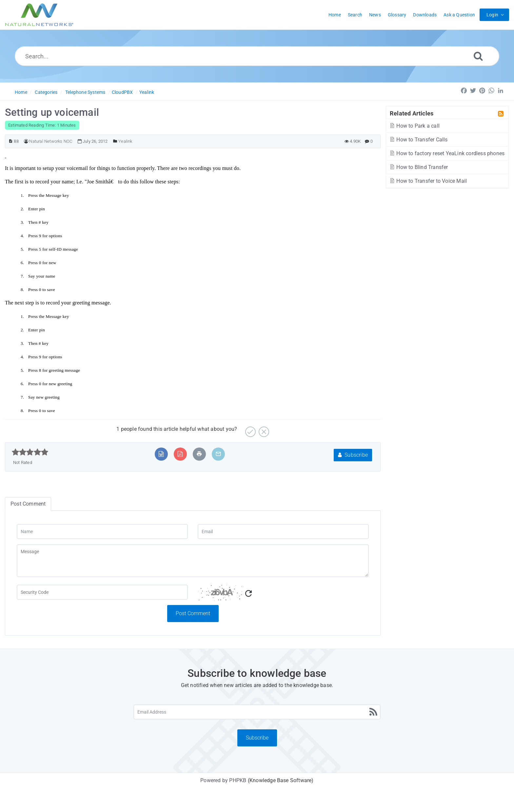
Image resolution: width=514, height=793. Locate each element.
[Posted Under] (115, 141)
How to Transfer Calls (418, 139)
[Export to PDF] (180, 453)
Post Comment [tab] (28, 504)
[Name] (102, 531)
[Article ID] (11, 141)
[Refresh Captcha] (248, 593)
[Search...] (257, 56)
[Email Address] (257, 712)
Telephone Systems (85, 92)
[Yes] (250, 429)
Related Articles (411, 113)
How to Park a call (414, 126)
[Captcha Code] (283, 595)
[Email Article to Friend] (218, 453)
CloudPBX (122, 92)
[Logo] (39, 15)
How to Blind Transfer (418, 167)
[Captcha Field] (102, 592)
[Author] (26, 141)
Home (21, 92)
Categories (46, 92)
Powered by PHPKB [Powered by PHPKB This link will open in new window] (223, 780)
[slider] (30, 452)
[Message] (193, 560)
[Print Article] (199, 453)
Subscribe (353, 455)
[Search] (478, 56)
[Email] (283, 531)
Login (492, 14)
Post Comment (193, 613)
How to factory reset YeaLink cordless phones (446, 153)
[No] (263, 429)
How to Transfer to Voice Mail (428, 181)
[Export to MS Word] (161, 453)
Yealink (146, 92)
